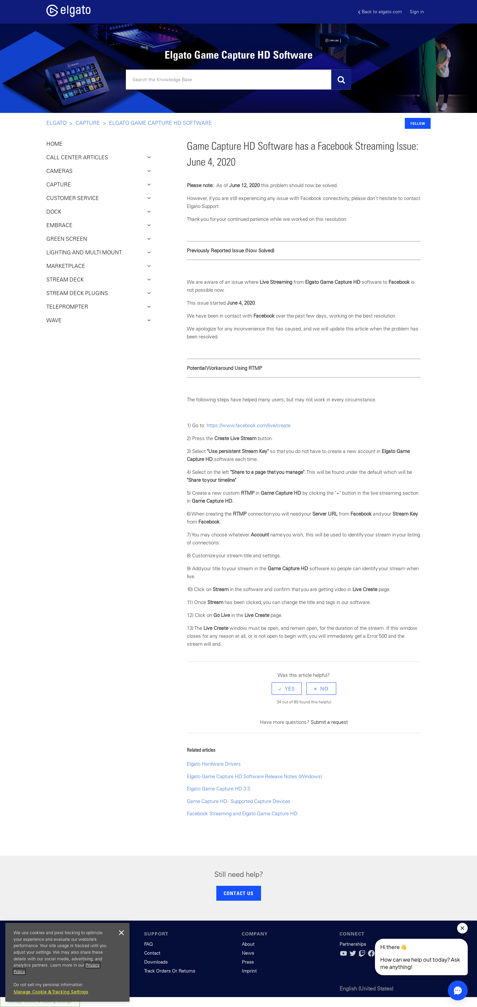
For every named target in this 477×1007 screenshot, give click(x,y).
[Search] (238, 80)
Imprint (249, 971)
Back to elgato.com (380, 12)
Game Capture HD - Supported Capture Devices (239, 801)
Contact (152, 953)
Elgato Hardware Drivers (214, 764)
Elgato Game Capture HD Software (160, 123)
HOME (54, 143)
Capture (88, 123)
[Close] (121, 933)
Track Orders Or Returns (169, 971)
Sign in (417, 12)
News (248, 953)
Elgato (56, 123)
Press (248, 962)
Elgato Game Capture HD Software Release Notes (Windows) (254, 776)
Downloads (156, 962)
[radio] (287, 688)
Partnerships (353, 944)
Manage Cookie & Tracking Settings (51, 991)
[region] (67, 962)
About (248, 944)
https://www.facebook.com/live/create (249, 425)
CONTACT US (238, 893)
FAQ (148, 944)
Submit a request (329, 722)
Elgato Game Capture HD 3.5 (218, 788)
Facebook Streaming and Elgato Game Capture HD (242, 813)
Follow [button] (417, 123)
